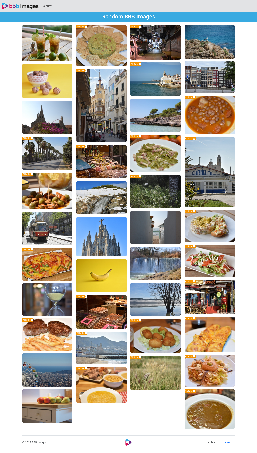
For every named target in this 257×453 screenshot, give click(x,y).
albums (47, 6)
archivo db (214, 442)
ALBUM (82, 26)
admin (228, 442)
